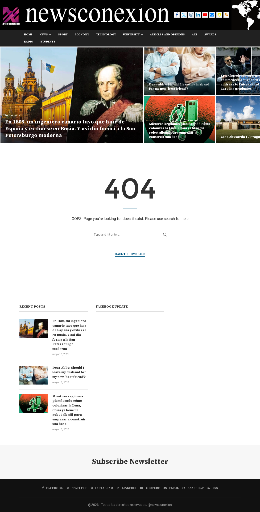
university (131, 34)
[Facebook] (177, 15)
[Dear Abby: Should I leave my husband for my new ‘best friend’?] (179, 71)
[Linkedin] (198, 15)
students (47, 41)
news (44, 34)
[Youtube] (205, 15)
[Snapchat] (219, 15)
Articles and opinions (167, 34)
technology (106, 34)
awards (210, 34)
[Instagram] (191, 15)
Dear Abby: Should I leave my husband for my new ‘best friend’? (179, 86)
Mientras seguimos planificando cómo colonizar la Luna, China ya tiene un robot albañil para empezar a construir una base (179, 130)
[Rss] (226, 15)
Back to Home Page (130, 254)
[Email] (212, 15)
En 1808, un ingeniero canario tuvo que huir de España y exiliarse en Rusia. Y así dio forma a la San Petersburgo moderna (70, 129)
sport (63, 34)
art (194, 34)
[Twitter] (184, 15)
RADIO (28, 41)
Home (28, 34)
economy (82, 34)
